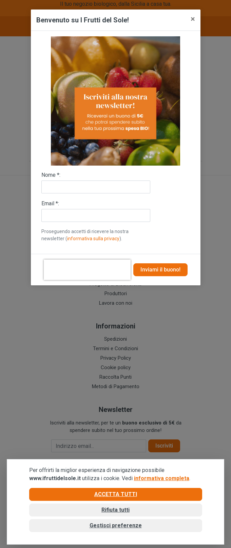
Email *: (50, 203)
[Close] (192, 19)
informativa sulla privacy (93, 238)
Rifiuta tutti (115, 510)
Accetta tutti (115, 494)
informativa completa (161, 478)
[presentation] (87, 270)
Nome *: (50, 175)
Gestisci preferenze (116, 525)
